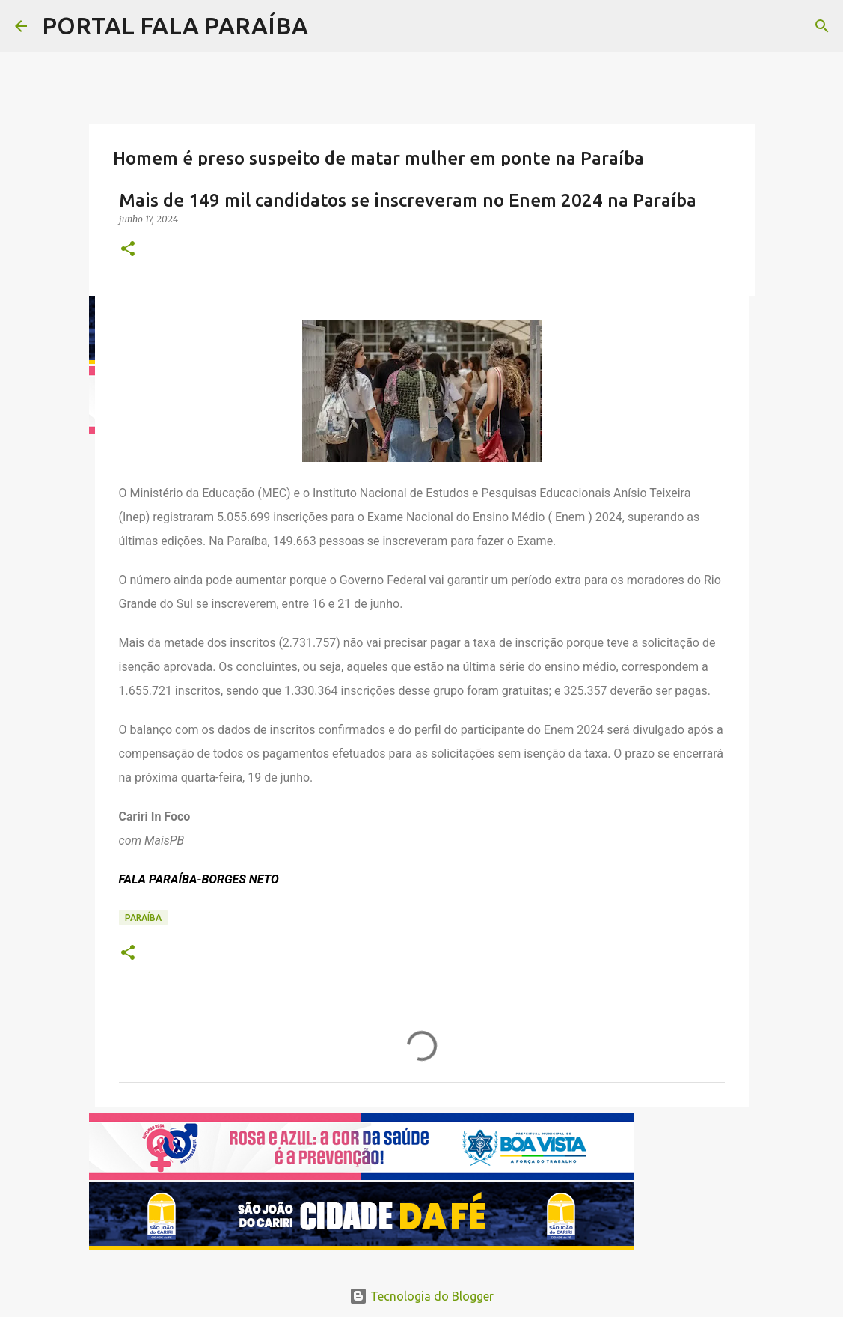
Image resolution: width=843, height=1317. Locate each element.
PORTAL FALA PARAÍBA (175, 25)
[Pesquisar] (822, 26)
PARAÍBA (143, 917)
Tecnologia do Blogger (421, 1296)
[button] (128, 250)
